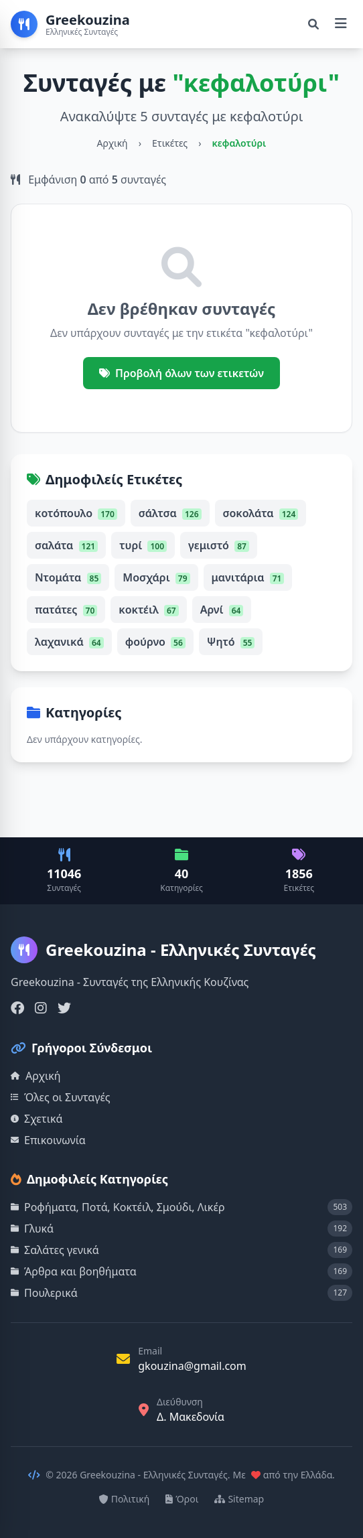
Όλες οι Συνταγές (61, 1097)
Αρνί (222, 609)
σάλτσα (170, 513)
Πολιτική (124, 1498)
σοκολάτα (261, 513)
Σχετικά (37, 1118)
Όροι (181, 1498)
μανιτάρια (248, 577)
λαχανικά (69, 641)
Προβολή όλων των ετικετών (181, 373)
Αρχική (112, 143)
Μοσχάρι (156, 577)
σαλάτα (66, 545)
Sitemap (239, 1498)
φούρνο (155, 641)
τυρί (143, 545)
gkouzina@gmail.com (192, 1365)
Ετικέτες (170, 143)
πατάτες (66, 609)
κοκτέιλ (148, 609)
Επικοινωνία (48, 1140)
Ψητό (231, 641)
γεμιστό (218, 545)
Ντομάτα (68, 577)
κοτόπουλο (76, 513)
